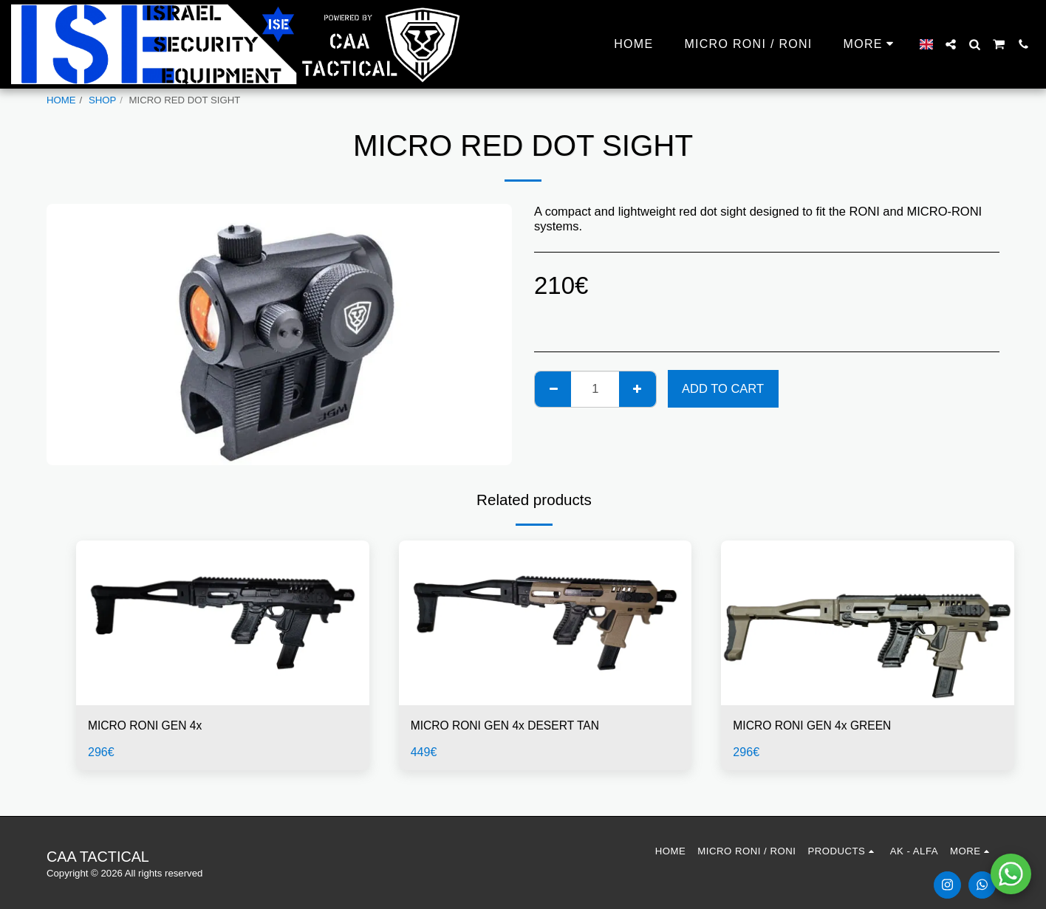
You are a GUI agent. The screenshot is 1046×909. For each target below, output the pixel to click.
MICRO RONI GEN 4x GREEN (816, 726)
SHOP (102, 100)
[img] (222, 623)
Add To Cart (723, 388)
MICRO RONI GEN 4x (148, 726)
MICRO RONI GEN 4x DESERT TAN (510, 726)
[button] (951, 44)
